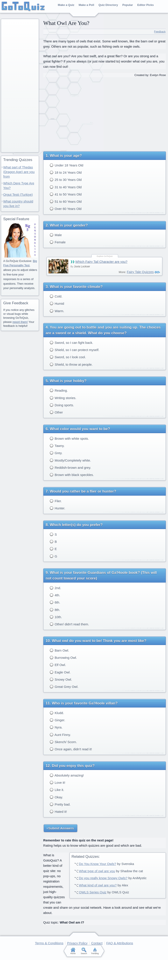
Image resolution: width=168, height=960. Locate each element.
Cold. (56, 296)
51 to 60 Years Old (66, 201)
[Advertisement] (104, 112)
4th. (55, 595)
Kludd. (57, 713)
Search (84, 951)
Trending (95, 951)
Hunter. (57, 508)
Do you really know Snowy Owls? (103, 878)
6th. (55, 602)
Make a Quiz (66, 5)
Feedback (160, 31)
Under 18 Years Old (66, 165)
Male (56, 235)
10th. (56, 617)
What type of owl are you (97, 871)
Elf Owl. (58, 665)
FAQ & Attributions (119, 943)
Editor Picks (145, 5)
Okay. (56, 797)
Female (58, 242)
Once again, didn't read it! (71, 749)
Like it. (57, 790)
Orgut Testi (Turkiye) (18, 194)
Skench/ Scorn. (63, 742)
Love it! (57, 782)
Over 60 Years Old (66, 209)
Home (73, 951)
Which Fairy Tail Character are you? (101, 261)
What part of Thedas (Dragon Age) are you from (19, 171)
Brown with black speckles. (72, 475)
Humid (57, 303)
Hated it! (58, 811)
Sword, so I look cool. (68, 357)
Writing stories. (63, 398)
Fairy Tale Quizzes (140, 272)
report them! (20, 321)
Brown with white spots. (69, 438)
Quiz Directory (108, 5)
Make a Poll (86, 5)
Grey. (56, 453)
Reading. (59, 390)
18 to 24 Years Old (66, 172)
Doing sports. (62, 405)
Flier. (56, 501)
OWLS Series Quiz (93, 892)
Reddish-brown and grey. (70, 467)
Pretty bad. (60, 804)
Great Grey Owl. (64, 686)
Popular (127, 5)
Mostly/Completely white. (70, 460)
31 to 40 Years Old (66, 187)
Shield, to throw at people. (71, 364)
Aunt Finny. (60, 735)
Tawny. (57, 446)
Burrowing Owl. (63, 657)
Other (56, 412)
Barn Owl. (59, 650)
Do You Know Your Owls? (97, 864)
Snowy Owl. (61, 679)
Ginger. (57, 720)
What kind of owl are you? (98, 885)
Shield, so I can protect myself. (74, 350)
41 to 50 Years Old (66, 194)
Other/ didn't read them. (69, 624)
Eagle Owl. (60, 672)
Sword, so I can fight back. (71, 342)
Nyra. (56, 727)
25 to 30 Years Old (66, 180)
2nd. (55, 588)
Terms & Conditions (49, 943)
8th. (55, 610)
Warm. (57, 311)
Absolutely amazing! (67, 775)
